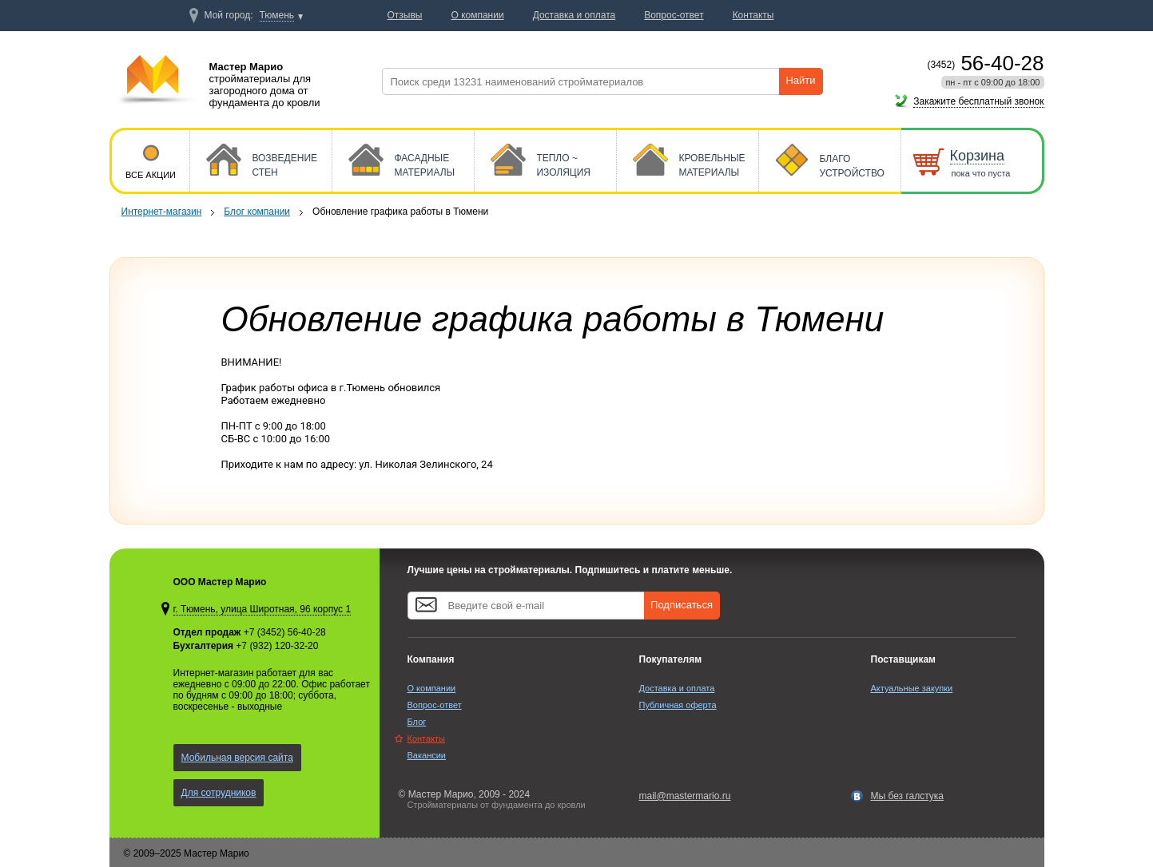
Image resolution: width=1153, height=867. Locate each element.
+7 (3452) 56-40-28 (285, 632)
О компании (432, 688)
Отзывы (405, 15)
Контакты (427, 738)
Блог (417, 721)
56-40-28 (986, 63)
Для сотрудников (218, 792)
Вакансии (427, 755)
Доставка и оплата (677, 688)
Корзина (977, 156)
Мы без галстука (907, 796)
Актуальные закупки (912, 688)
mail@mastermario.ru (685, 796)
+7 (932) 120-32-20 (277, 645)
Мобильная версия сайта (237, 757)
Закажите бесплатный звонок (978, 101)
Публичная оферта (678, 705)
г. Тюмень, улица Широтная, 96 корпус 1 (262, 609)
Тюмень (277, 15)
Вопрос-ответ (435, 705)
